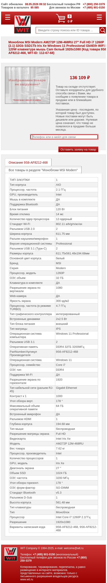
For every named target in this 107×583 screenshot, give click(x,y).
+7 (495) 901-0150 (44, 554)
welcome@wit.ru (73, 548)
